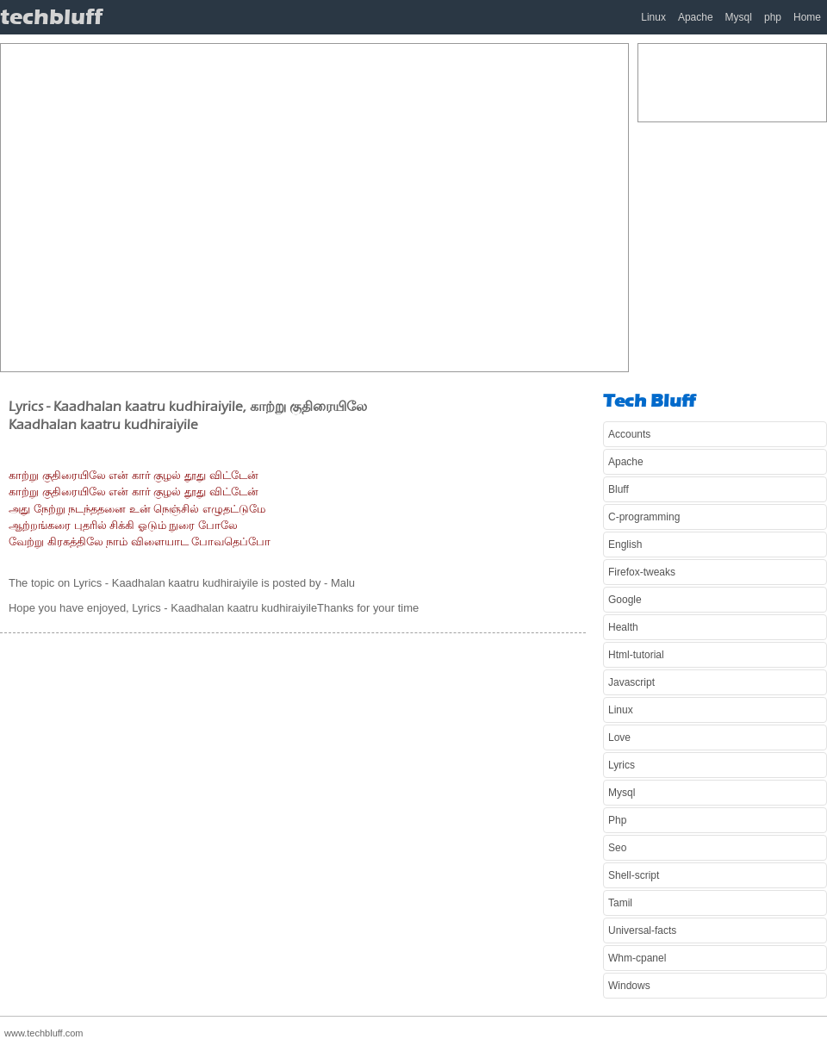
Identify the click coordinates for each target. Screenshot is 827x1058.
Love (619, 737)
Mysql (738, 17)
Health (623, 627)
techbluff (51, 16)
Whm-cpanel (637, 958)
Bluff (618, 489)
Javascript (631, 682)
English (625, 544)
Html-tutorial (636, 655)
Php (617, 820)
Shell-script (633, 875)
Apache (695, 17)
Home (807, 17)
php (772, 17)
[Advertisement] (161, 205)
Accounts (629, 434)
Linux (653, 17)
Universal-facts (642, 930)
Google (625, 600)
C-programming (644, 517)
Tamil (620, 903)
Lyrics (621, 765)
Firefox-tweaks (641, 572)
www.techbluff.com (44, 1033)
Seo (617, 848)
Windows (629, 986)
